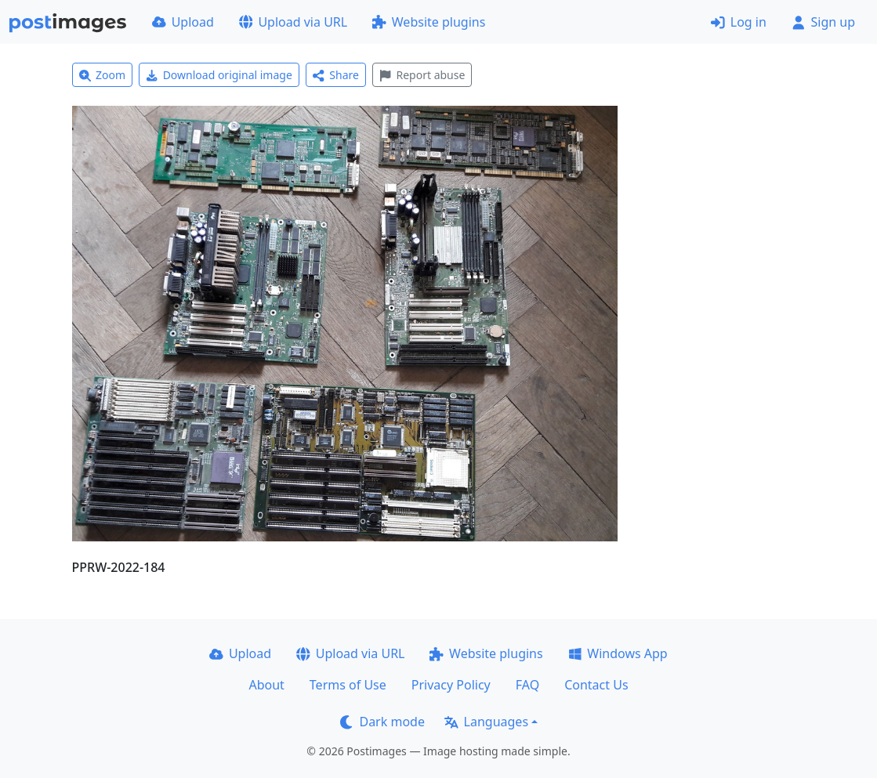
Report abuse (422, 74)
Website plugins (428, 22)
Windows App (618, 653)
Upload (183, 22)
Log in (738, 22)
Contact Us (596, 684)
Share (336, 74)
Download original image (219, 74)
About (266, 684)
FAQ (527, 684)
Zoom (102, 74)
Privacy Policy (451, 684)
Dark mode (382, 721)
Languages (486, 721)
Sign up (823, 22)
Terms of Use (348, 684)
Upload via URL (293, 22)
